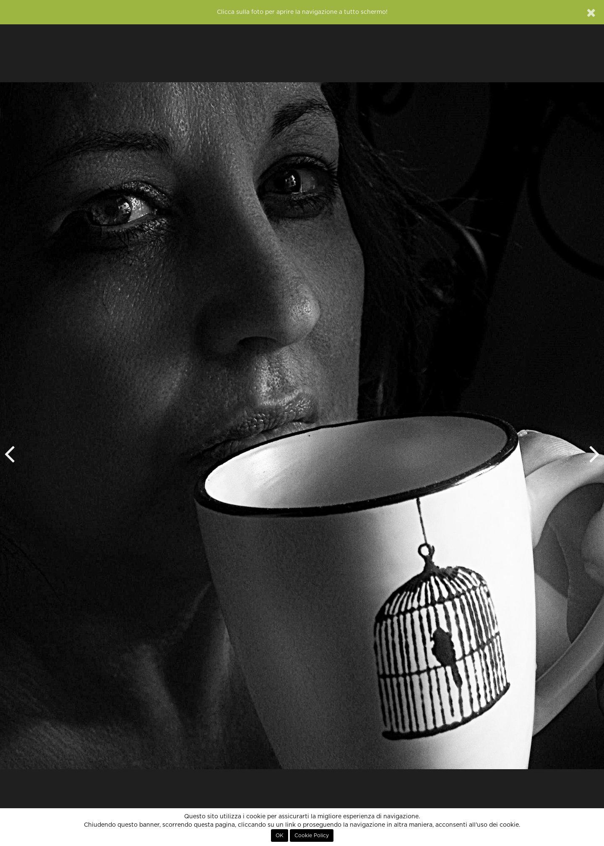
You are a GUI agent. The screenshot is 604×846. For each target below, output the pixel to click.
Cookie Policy (311, 835)
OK (280, 835)
